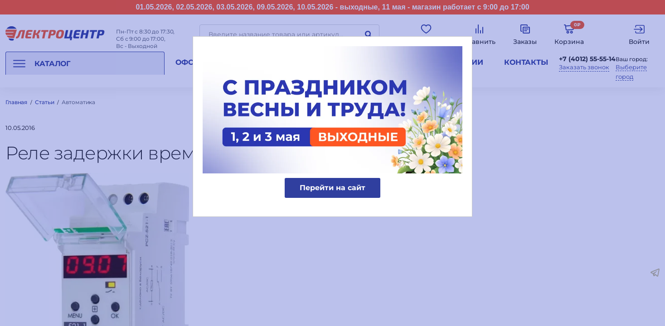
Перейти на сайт (332, 187)
